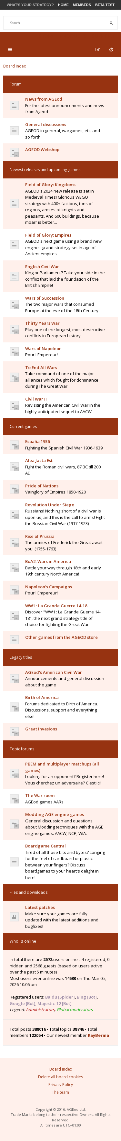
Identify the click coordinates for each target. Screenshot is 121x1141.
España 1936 (37, 441)
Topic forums (22, 749)
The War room (40, 795)
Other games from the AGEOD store (61, 637)
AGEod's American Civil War (53, 672)
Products (72, 36)
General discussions (45, 124)
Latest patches (40, 907)
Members (82, 5)
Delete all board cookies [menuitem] (60, 1077)
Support (103, 36)
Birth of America (42, 697)
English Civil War (42, 266)
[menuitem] (111, 49)
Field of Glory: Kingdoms (50, 184)
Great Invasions (41, 729)
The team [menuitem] (60, 1092)
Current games (23, 426)
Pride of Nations (41, 486)
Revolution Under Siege (49, 505)
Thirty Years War (42, 323)
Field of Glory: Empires (48, 235)
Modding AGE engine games (54, 814)
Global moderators (74, 1009)
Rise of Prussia (40, 536)
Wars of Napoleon (43, 348)
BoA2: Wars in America (48, 561)
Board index (14, 66)
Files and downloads (28, 892)
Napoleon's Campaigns (48, 587)
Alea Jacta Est (39, 460)
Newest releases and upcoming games (45, 169)
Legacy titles (21, 657)
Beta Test (105, 5)
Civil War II (36, 399)
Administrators (40, 1009)
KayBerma (98, 1035)
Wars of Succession (44, 298)
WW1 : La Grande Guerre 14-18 (56, 606)
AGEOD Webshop (42, 149)
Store (46, 36)
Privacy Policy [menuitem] (60, 1084)
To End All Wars (41, 367)
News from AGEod (43, 99)
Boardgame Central (45, 846)
